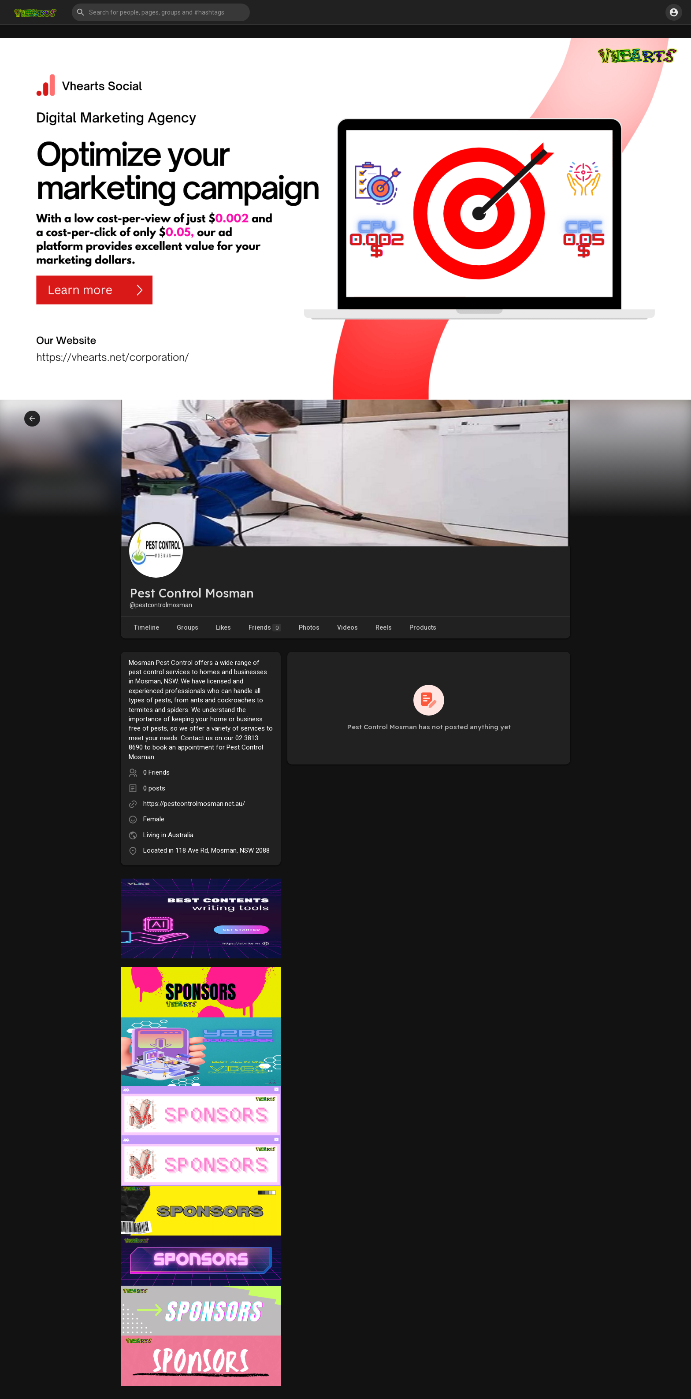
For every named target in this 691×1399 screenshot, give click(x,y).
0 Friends (156, 772)
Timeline (146, 627)
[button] (161, 12)
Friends (265, 627)
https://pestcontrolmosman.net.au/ (194, 804)
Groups (187, 627)
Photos (309, 627)
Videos (347, 627)
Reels (383, 627)
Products (422, 627)
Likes (223, 627)
